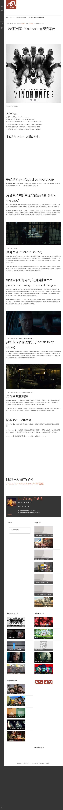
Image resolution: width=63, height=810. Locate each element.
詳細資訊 (9, 514)
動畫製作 (18, 17)
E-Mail (2, 6)
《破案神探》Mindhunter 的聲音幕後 (30, 29)
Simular (41, 763)
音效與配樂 (23, 17)
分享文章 (12, 17)
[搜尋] (18, 530)
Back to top (2, 808)
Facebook (2, 23)
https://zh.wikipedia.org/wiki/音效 (25, 483)
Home (7, 17)
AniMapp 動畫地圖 (11, 4)
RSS (2, 10)
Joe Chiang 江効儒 (30, 498)
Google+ (2, 28)
